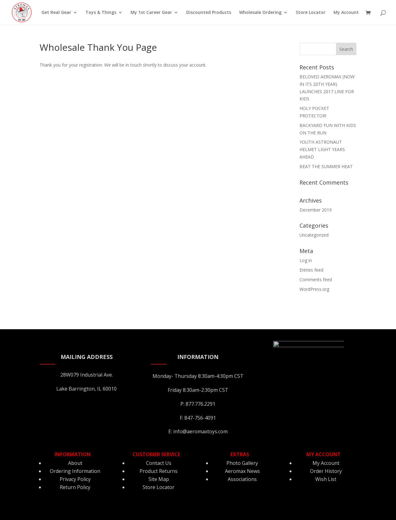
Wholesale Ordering (260, 12)
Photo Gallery (242, 463)
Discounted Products (208, 12)
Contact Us (158, 463)
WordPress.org (314, 289)
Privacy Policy (75, 479)
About (75, 463)
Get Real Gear (56, 12)
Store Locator (310, 12)
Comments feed (315, 279)
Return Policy (75, 487)
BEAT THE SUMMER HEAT (326, 166)
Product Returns (159, 471)
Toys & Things (100, 12)
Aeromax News (242, 471)
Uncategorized (314, 235)
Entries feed (311, 270)
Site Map (158, 479)
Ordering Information (75, 471)
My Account (346, 12)
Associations (242, 479)
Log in (305, 260)
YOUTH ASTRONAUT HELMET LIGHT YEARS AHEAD (322, 149)
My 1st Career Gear (151, 12)
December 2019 (315, 210)
